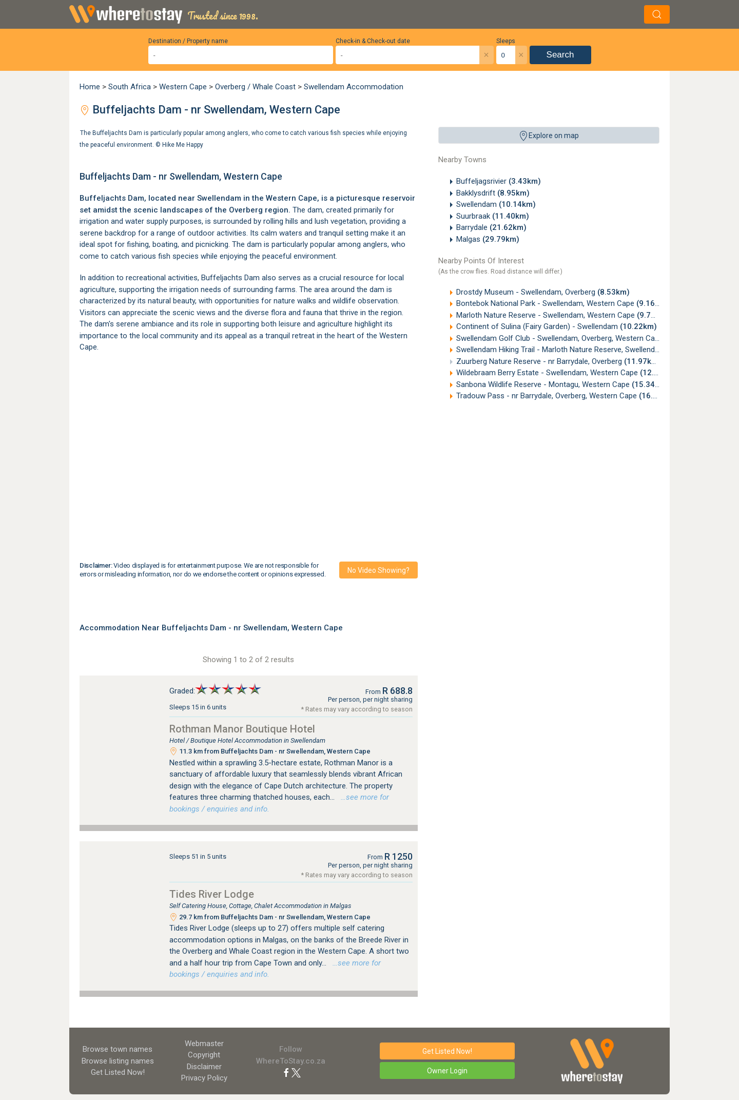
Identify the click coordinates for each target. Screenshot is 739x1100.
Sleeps (505, 41)
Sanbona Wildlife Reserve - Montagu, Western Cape (562, 384)
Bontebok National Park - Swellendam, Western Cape (562, 303)
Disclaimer (204, 1066)
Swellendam (496, 204)
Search (560, 55)
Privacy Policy (204, 1078)
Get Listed (118, 1072)
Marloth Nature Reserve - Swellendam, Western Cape (562, 315)
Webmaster (204, 1043)
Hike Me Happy (182, 144)
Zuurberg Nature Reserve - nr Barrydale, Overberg (558, 361)
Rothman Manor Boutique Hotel (242, 729)
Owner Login (447, 1071)
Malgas (487, 239)
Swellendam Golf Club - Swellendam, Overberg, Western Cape (579, 338)
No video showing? (378, 570)
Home (90, 86)
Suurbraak (492, 216)
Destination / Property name (188, 41)
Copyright (204, 1054)
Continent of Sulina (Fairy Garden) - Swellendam (556, 326)
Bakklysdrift (493, 193)
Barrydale (491, 227)
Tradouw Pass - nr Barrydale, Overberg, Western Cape (566, 395)
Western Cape (183, 86)
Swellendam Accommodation (353, 86)
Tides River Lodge (211, 894)
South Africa (129, 86)
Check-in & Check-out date (373, 41)
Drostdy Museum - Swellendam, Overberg (543, 292)
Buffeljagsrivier (498, 181)
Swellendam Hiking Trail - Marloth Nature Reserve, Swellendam (580, 349)
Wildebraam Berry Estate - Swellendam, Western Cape (566, 372)
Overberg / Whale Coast (255, 86)
